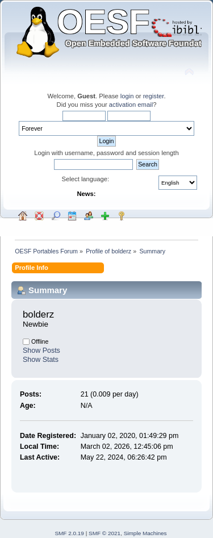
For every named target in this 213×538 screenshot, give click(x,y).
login (127, 96)
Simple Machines (145, 533)
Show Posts (41, 351)
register (153, 96)
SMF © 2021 (104, 533)
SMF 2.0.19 (69, 533)
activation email (131, 104)
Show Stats (41, 360)
